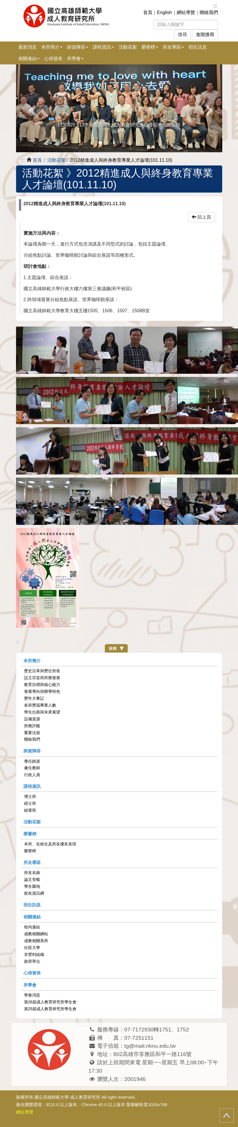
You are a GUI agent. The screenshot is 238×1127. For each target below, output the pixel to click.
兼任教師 (32, 768)
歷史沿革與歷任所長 (42, 671)
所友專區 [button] (173, 47)
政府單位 (32, 961)
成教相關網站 (36, 934)
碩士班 (30, 803)
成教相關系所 (36, 940)
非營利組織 (34, 954)
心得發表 (53, 58)
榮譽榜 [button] (149, 47)
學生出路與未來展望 (42, 712)
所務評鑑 (32, 725)
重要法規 (32, 732)
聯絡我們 (209, 12)
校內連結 (32, 927)
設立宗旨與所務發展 (42, 677)
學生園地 (32, 886)
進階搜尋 (205, 34)
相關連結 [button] (29, 58)
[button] (31, 108)
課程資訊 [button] (103, 47)
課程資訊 (32, 786)
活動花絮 (128, 47)
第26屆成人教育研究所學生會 (50, 1002)
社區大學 (32, 947)
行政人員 (32, 774)
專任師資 (32, 761)
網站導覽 (186, 12)
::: (215, 5)
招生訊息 (197, 47)
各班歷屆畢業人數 (40, 705)
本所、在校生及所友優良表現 (50, 844)
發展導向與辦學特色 (42, 691)
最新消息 (27, 47)
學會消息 (32, 995)
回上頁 (201, 217)
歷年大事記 (34, 698)
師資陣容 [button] (77, 47)
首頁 (147, 12)
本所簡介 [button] (51, 47)
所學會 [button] (75, 58)
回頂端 (226, 1115)
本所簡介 (32, 660)
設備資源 (32, 719)
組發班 (30, 810)
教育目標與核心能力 (42, 684)
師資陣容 (32, 750)
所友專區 (32, 862)
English (164, 12)
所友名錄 (32, 872)
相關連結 (32, 916)
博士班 (30, 796)
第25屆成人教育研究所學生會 (50, 1009)
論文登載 (32, 879)
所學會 (29, 984)
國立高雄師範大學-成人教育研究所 (67, 1097)
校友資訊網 (34, 893)
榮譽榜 (29, 833)
